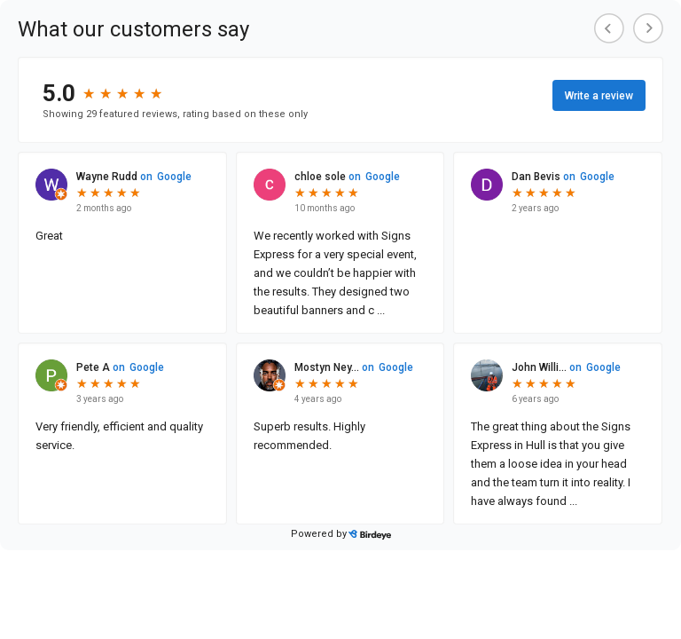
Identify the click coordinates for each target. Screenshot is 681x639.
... (379, 310)
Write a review (599, 96)
